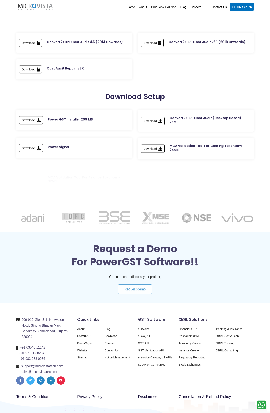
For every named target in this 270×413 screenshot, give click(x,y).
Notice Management (117, 359)
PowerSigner (85, 345)
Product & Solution (163, 7)
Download (31, 45)
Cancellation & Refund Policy (205, 396)
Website (82, 352)
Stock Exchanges (190, 366)
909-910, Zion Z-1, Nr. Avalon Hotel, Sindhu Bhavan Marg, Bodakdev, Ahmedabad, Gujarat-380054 (45, 330)
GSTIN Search (242, 7)
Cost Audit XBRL (189, 338)
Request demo (135, 293)
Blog (183, 7)
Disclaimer (147, 396)
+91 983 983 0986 (32, 361)
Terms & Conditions (33, 396)
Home (131, 7)
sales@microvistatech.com (40, 374)
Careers (195, 7)
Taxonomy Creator (190, 345)
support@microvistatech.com (42, 368)
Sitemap (82, 359)
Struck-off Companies (151, 366)
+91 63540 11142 (32, 349)
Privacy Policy (89, 396)
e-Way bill (144, 338)
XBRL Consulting (227, 352)
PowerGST (84, 338)
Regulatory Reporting (192, 359)
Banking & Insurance (229, 331)
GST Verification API (151, 352)
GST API (143, 345)
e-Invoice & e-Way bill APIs (155, 359)
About (143, 7)
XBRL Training (225, 345)
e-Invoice (144, 331)
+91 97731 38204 (31, 355)
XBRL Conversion (227, 338)
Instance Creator (189, 352)
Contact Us (219, 7)
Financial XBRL (188, 331)
